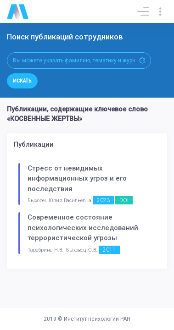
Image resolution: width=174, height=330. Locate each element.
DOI (124, 200)
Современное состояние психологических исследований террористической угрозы (83, 227)
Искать (22, 80)
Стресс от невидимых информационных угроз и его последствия (77, 178)
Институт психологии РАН (97, 319)
